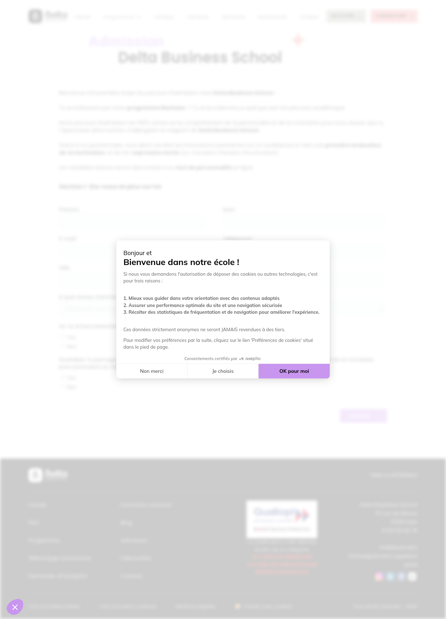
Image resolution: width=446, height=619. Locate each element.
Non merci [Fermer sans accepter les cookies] (152, 371)
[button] (14, 606)
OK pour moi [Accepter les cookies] (294, 371)
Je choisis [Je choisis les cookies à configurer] (223, 371)
